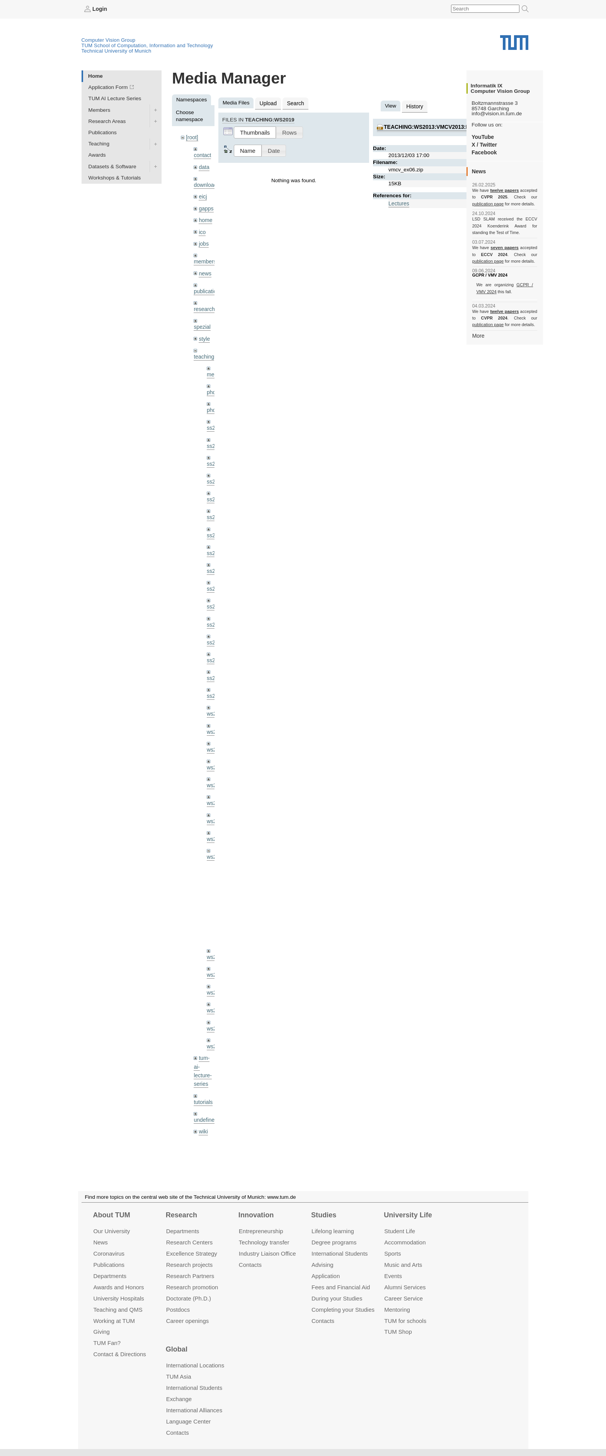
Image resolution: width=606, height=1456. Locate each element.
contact (202, 154)
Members (100, 110)
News (100, 1242)
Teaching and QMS (117, 1309)
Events (393, 1276)
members (205, 259)
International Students (340, 1253)
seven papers (504, 247)
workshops (206, 1133)
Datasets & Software (112, 166)
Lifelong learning (333, 1231)
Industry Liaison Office (267, 1253)
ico (202, 230)
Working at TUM (113, 1320)
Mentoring (397, 1309)
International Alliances (194, 1410)
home (205, 218)
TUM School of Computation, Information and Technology (147, 45)
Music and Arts (403, 1264)
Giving (101, 1331)
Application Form (108, 87)
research (204, 306)
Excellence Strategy (191, 1253)
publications (207, 288)
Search (294, 103)
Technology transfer (264, 1242)
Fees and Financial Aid (341, 1287)
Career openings (187, 1320)
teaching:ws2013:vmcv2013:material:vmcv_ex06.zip (458, 126)
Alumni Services (405, 1287)
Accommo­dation (405, 1242)
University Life (408, 1215)
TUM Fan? (107, 1343)
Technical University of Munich (117, 50)
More (478, 335)
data (204, 166)
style (204, 335)
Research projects (189, 1264)
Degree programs (334, 1242)
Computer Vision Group (109, 40)
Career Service (403, 1298)
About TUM (111, 1215)
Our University (111, 1231)
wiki (203, 1115)
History (414, 106)
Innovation (256, 1215)
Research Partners (190, 1276)
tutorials (203, 1086)
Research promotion (192, 1287)
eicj (202, 195)
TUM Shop (398, 1331)
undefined (205, 1104)
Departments (109, 1276)
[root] (192, 137)
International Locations (195, 1365)
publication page (487, 203)
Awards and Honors (118, 1287)
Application (326, 1276)
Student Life (399, 1231)
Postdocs (178, 1309)
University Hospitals (118, 1298)
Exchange (179, 1399)
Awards (97, 155)
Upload (267, 103)
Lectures (398, 202)
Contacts (250, 1264)
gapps (206, 207)
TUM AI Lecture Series (115, 98)
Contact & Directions (119, 1354)
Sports (392, 1253)
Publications (103, 132)
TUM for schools (405, 1320)
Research (181, 1215)
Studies (323, 1215)
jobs (203, 241)
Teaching (99, 144)
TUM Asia (178, 1376)
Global (176, 1349)
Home (95, 76)
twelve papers (504, 190)
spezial (202, 323)
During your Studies (337, 1298)
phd (211, 388)
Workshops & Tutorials (115, 177)
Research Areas (107, 121)
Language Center (188, 1421)
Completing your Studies (343, 1309)
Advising (323, 1264)
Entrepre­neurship (261, 1231)
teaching (203, 352)
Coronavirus (108, 1253)
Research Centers (189, 1242)
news (205, 270)
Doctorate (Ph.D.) (188, 1298)
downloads (206, 184)
